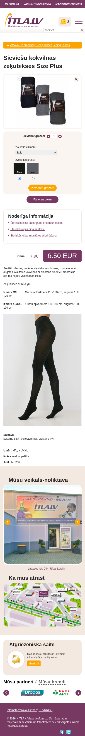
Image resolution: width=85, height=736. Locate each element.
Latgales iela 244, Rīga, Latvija (46, 568)
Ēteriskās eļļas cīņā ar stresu (27, 229)
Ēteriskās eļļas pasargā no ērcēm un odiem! (36, 222)
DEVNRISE (45, 710)
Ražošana (12, 4)
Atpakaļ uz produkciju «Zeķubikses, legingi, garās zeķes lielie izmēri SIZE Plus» (40, 46)
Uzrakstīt (34, 663)
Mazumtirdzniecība (68, 4)
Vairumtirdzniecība (37, 4)
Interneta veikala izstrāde (22, 710)
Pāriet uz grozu (42, 199)
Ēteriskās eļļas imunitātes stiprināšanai (33, 235)
